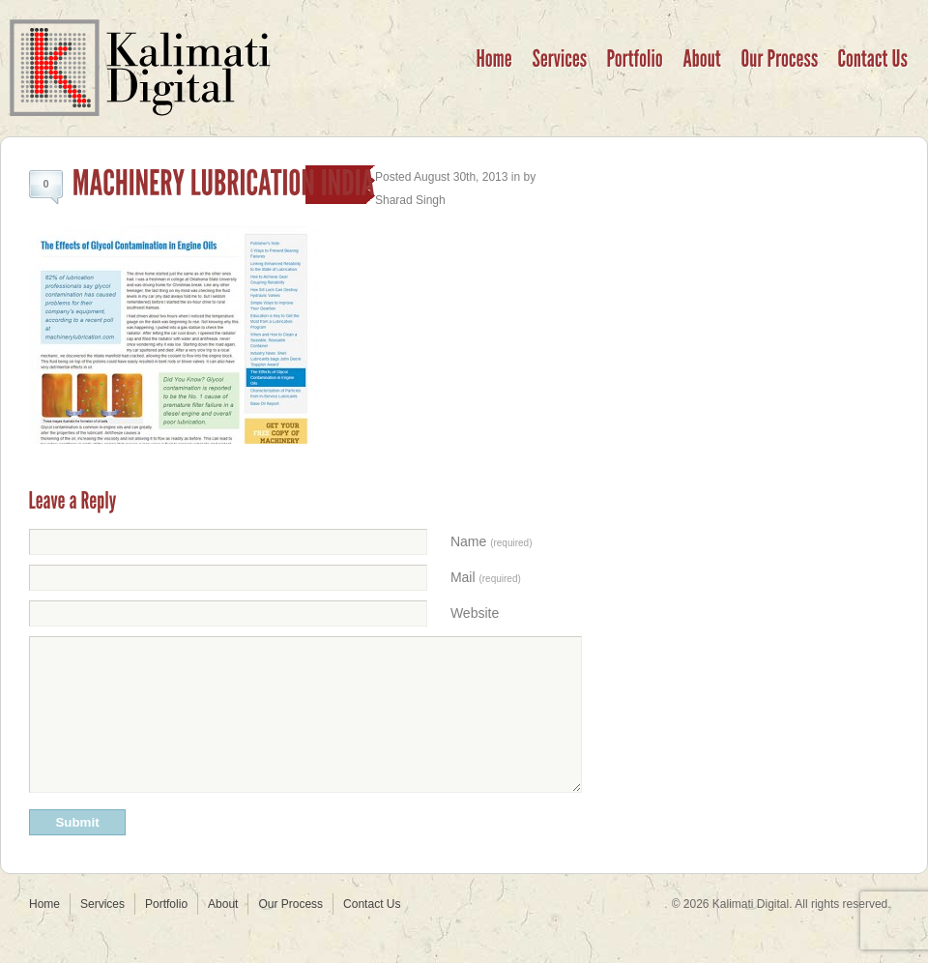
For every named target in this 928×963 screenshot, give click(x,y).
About (223, 933)
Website (474, 613)
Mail (485, 577)
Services (102, 933)
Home (44, 933)
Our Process (290, 933)
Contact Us (371, 933)
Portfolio (166, 933)
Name (491, 541)
